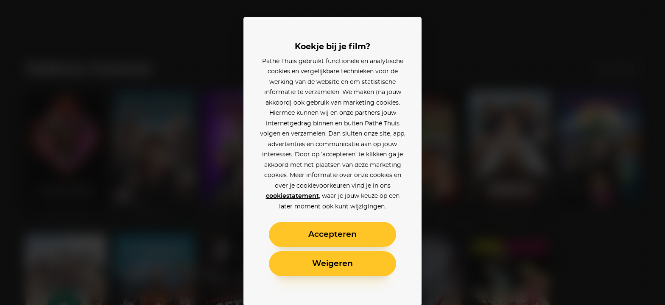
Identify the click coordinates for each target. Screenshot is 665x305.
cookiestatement (292, 196)
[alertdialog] (332, 152)
